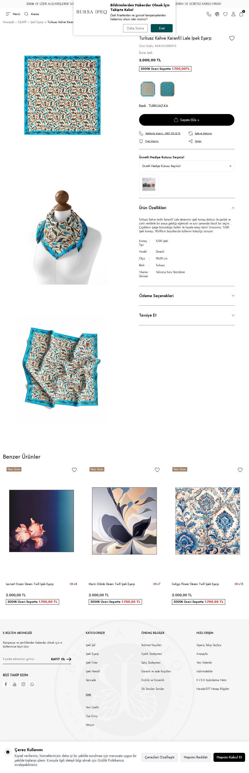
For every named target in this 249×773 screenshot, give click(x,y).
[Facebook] (6, 684)
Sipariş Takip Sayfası (208, 645)
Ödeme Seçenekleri (156, 296)
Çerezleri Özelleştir (160, 757)
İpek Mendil (93, 671)
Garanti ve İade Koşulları (156, 671)
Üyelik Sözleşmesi (151, 654)
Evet (162, 28)
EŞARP (22, 22)
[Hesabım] (233, 14)
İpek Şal (90, 645)
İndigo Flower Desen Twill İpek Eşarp (195, 584)
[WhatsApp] (32, 684)
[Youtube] (15, 684)
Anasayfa (8, 22)
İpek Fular (92, 662)
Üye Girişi (92, 716)
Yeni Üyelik (92, 707)
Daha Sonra (135, 28)
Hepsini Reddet (195, 757)
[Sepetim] (241, 14)
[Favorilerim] (225, 14)
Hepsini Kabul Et (229, 757)
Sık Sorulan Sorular (152, 689)
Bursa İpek (145, 53)
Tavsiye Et (148, 315)
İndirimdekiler (204, 671)
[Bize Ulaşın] (209, 14)
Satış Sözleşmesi (150, 662)
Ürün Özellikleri (152, 208)
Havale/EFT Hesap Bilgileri (212, 689)
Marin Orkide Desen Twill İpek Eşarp (112, 584)
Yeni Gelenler (204, 662)
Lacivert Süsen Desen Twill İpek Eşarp (29, 584)
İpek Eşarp (37, 22)
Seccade (91, 680)
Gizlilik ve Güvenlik (152, 680)
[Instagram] (23, 684)
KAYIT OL (61, 659)
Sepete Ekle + (186, 119)
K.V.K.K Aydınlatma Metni (211, 680)
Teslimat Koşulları (151, 645)
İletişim (90, 725)
